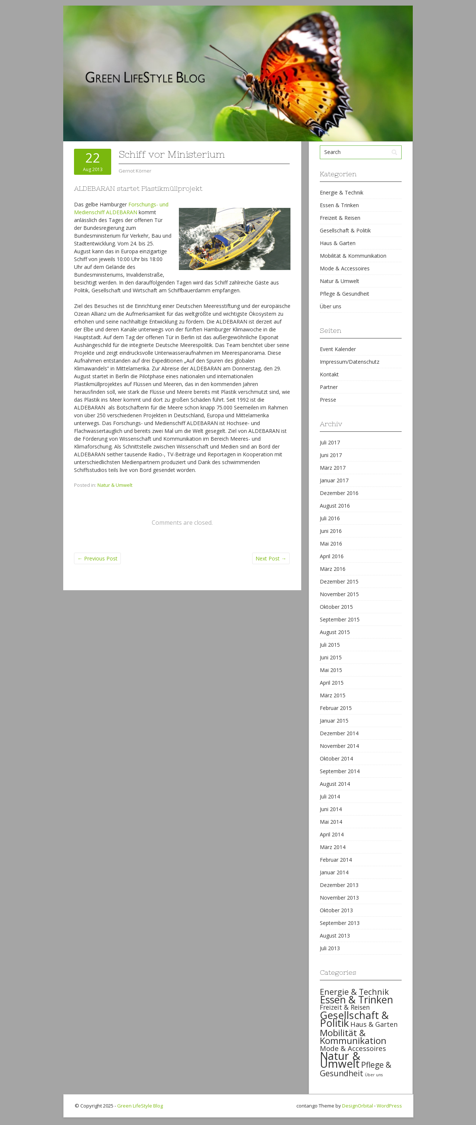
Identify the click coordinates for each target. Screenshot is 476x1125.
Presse (328, 399)
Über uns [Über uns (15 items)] (374, 1074)
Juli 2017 (330, 442)
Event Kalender (338, 349)
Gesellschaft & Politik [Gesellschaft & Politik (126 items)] (354, 1019)
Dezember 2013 (339, 884)
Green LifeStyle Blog (140, 1105)
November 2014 (339, 745)
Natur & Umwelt (114, 485)
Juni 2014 (331, 809)
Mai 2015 (331, 670)
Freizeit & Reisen (340, 217)
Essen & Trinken (339, 205)
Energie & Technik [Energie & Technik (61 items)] (354, 991)
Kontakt (329, 374)
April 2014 (332, 834)
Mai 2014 (331, 821)
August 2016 (335, 505)
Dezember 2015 (339, 581)
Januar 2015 (334, 720)
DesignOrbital (357, 1105)
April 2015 (332, 682)
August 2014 (335, 783)
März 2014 (332, 847)
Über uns (330, 306)
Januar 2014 (334, 872)
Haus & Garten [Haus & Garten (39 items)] (374, 1024)
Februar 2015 (336, 707)
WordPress (389, 1105)
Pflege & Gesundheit (344, 293)
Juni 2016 (331, 530)
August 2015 (335, 632)
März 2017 (332, 467)
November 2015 (339, 594)
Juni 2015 (331, 657)
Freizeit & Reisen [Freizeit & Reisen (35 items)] (345, 1007)
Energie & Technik (341, 192)
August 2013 (335, 935)
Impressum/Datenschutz (349, 361)
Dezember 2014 (339, 733)
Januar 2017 (334, 480)
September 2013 (340, 922)
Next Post (270, 558)
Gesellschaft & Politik (345, 230)
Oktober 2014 (336, 758)
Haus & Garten (338, 243)
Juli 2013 (330, 948)
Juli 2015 (330, 644)
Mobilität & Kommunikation (353, 255)
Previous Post (97, 558)
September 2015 (340, 619)
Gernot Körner (135, 170)
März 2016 (332, 568)
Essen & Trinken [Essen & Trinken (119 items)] (356, 999)
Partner (329, 386)
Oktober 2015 (336, 606)
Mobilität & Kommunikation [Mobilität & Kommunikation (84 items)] (353, 1036)
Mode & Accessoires (345, 268)
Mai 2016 (331, 543)
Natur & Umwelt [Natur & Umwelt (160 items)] (340, 1059)
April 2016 (332, 556)
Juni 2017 (331, 455)
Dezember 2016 (339, 492)
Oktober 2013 (336, 910)
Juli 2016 (330, 518)
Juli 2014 (330, 796)
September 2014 (340, 771)
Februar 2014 (336, 859)
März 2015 (332, 695)
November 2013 (339, 897)
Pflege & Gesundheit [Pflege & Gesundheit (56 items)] (355, 1069)
